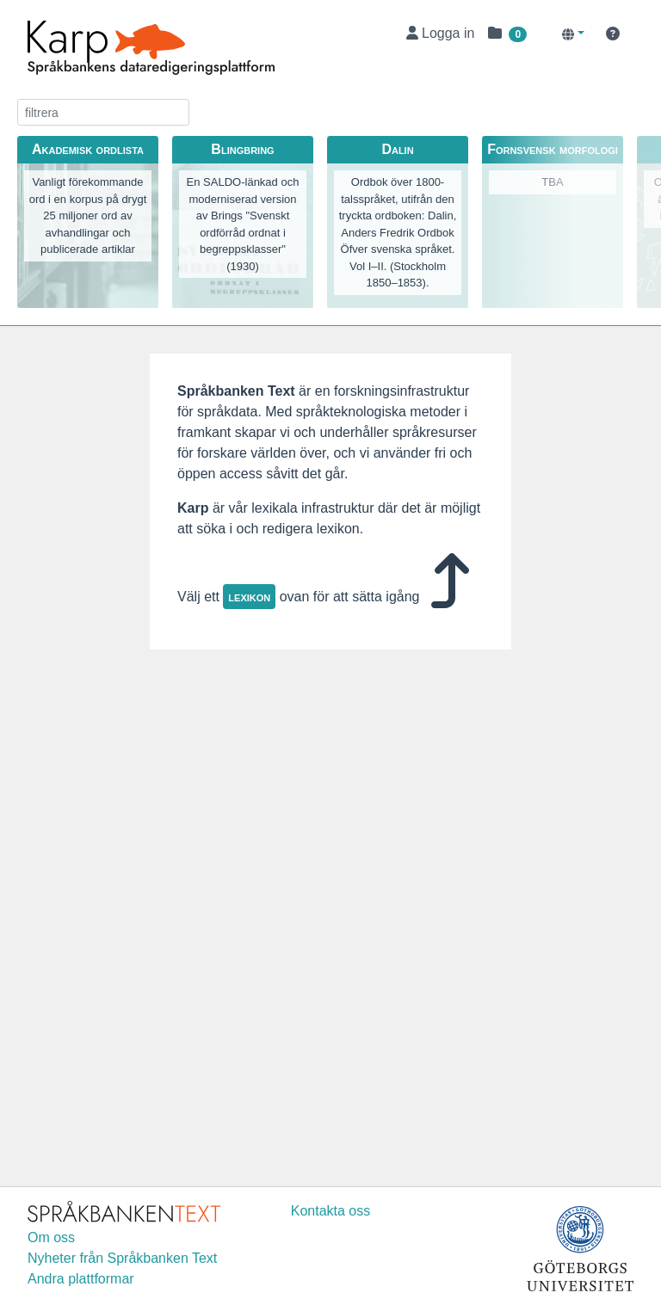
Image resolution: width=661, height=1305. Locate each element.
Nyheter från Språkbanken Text (122, 1258)
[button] (507, 33)
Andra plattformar (81, 1278)
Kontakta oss (331, 1210)
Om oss (51, 1237)
